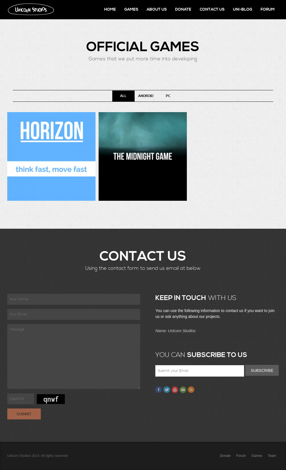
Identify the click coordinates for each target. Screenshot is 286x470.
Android (145, 96)
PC (168, 96)
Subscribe (262, 370)
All (123, 96)
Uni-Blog (242, 9)
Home (110, 9)
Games (131, 9)
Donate (183, 9)
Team (272, 456)
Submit (24, 414)
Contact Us (212, 9)
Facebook (158, 389)
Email (183, 389)
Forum (268, 9)
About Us (157, 9)
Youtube (174, 389)
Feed (191, 389)
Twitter (166, 389)
